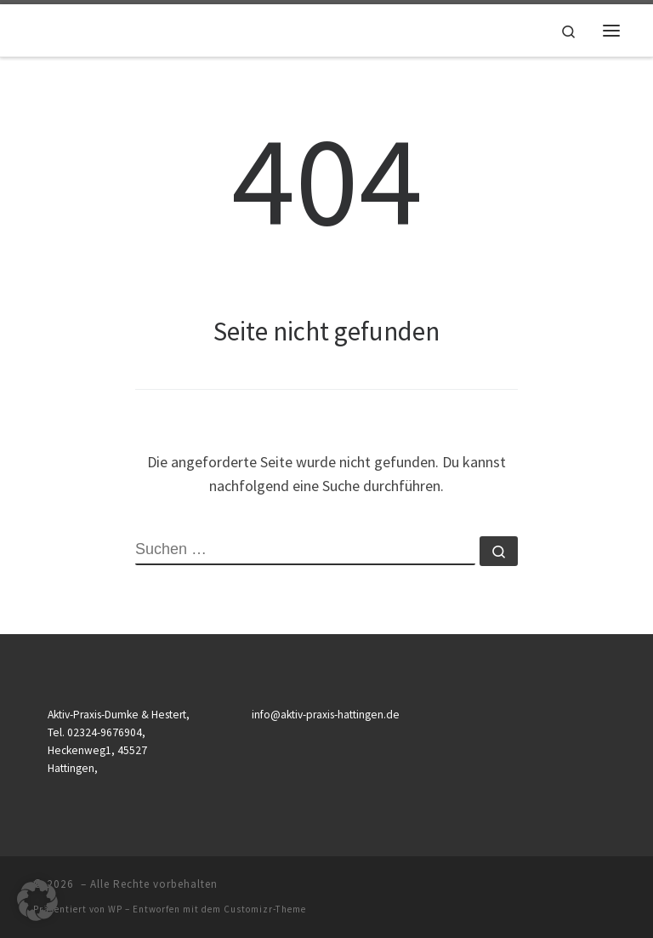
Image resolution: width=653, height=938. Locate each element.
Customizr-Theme (265, 909)
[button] (37, 900)
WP (115, 909)
